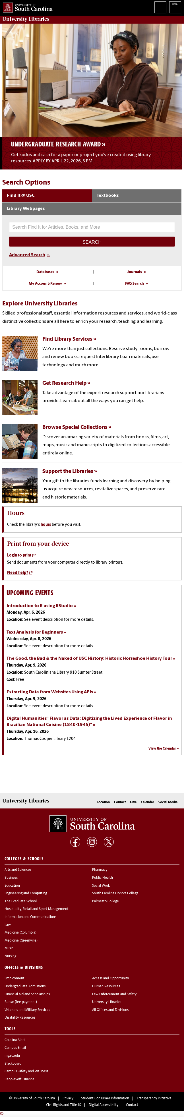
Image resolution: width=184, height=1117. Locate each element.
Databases (45, 272)
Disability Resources (20, 1017)
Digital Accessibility (103, 1105)
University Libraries (106, 1002)
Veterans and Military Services (27, 1010)
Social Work (101, 886)
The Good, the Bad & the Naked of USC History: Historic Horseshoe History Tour (89, 658)
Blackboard (13, 1064)
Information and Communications (30, 917)
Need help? (17, 573)
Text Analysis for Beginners (35, 632)
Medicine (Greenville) (21, 940)
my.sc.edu (12, 1056)
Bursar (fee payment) (21, 1002)
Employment (14, 978)
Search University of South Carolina (160, 7)
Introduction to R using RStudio (40, 606)
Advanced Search (27, 255)
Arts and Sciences (18, 870)
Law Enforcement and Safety (114, 994)
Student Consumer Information (105, 1098)
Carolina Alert (15, 1040)
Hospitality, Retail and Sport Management (37, 909)
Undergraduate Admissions (25, 986)
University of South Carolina (34, 1098)
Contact (120, 802)
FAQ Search (134, 284)
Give (133, 802)
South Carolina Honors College (115, 893)
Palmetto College (105, 901)
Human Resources (106, 986)
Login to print (19, 555)
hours (46, 525)
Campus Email (15, 1048)
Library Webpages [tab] (26, 208)
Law (8, 925)
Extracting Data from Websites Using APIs (50, 692)
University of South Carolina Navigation (175, 7)
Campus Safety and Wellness (26, 1071)
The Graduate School (21, 901)
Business (11, 878)
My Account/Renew (45, 284)
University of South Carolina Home (26, 6)
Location (103, 802)
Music (9, 948)
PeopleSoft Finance (19, 1079)
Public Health (102, 878)
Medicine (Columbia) (20, 932)
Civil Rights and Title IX (63, 1105)
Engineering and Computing (26, 893)
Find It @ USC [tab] (20, 195)
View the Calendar (162, 748)
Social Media (167, 802)
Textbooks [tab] (108, 195)
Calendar (147, 802)
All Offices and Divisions (110, 1010)
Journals (134, 272)
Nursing (10, 956)
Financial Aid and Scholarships (27, 994)
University (25, 19)
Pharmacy (99, 870)
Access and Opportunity (110, 978)
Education (12, 886)
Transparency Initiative (154, 1098)
